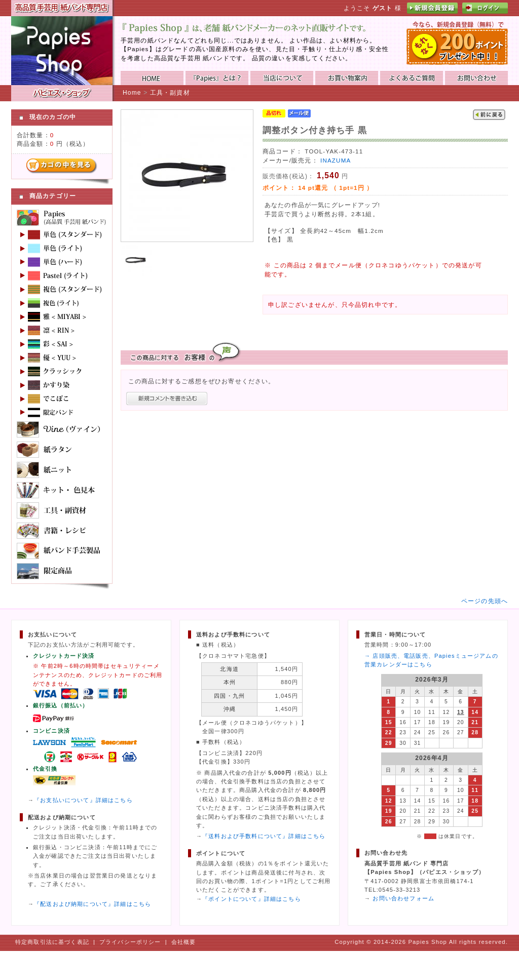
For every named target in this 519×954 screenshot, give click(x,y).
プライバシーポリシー (130, 942)
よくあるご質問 (411, 78)
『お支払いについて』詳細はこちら (83, 800)
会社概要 (183, 942)
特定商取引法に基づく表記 (52, 942)
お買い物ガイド (346, 78)
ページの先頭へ (484, 601)
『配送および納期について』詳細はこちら (92, 904)
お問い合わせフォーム (403, 898)
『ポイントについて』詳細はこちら (251, 899)
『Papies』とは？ (217, 78)
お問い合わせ (476, 78)
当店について (281, 78)
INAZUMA (335, 160)
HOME (152, 78)
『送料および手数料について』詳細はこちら (263, 836)
